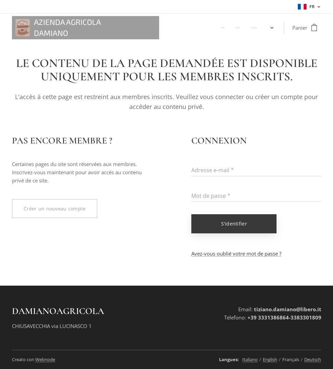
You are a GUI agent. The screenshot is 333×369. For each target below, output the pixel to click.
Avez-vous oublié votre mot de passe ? (236, 253)
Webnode (45, 359)
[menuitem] (196, 27)
